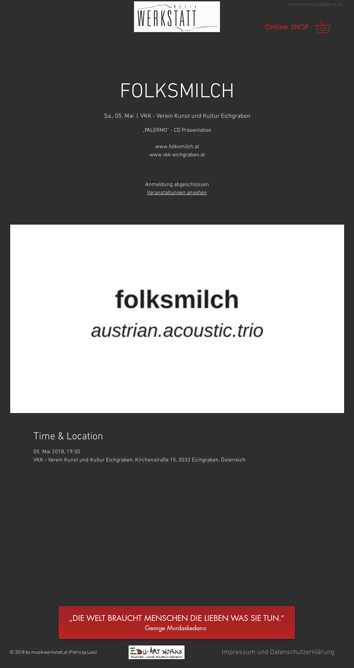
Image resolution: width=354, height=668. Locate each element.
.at (339, 4)
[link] (328, 26)
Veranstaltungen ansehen (177, 192)
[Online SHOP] (287, 27)
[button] (177, 16)
